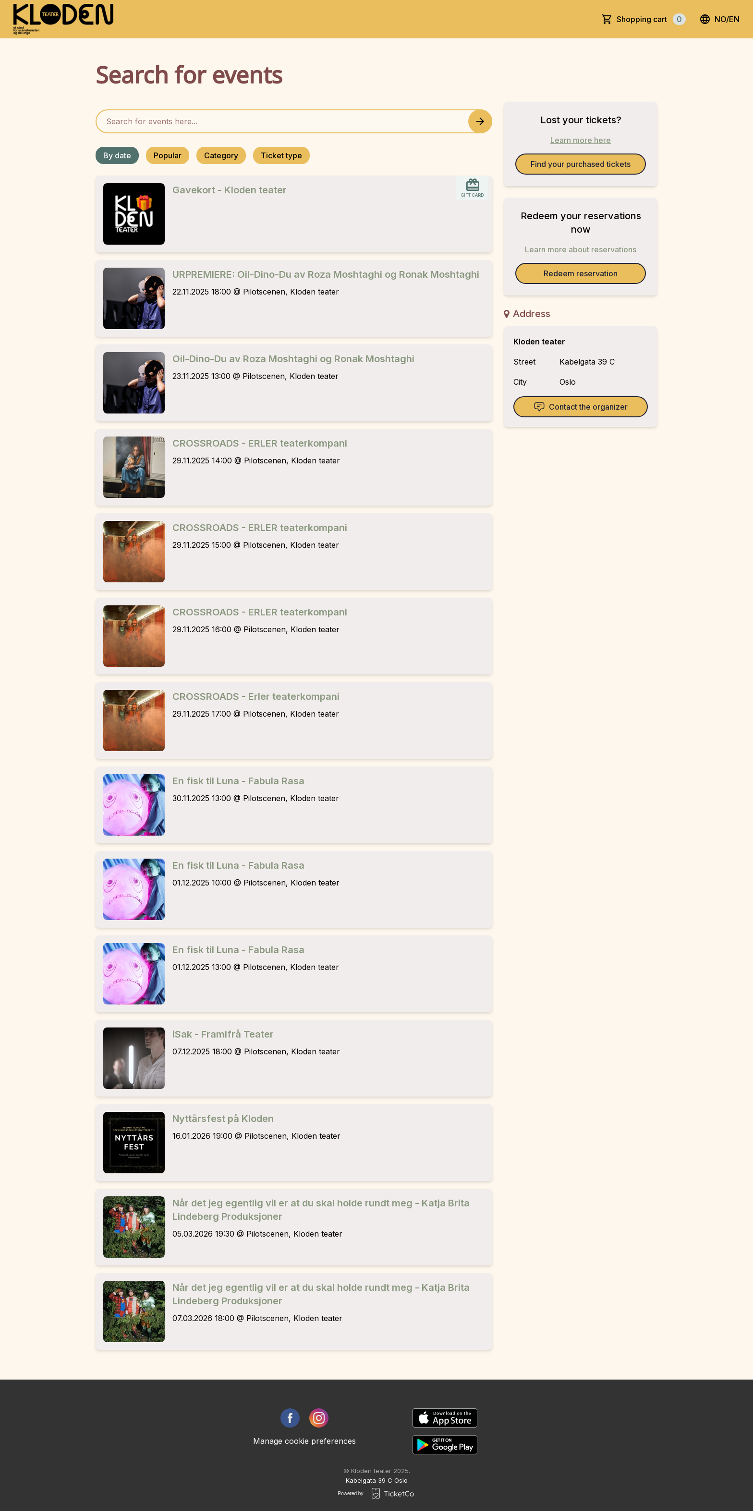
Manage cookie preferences (304, 1441)
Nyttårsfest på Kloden (223, 1118)
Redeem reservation (581, 273)
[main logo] (63, 19)
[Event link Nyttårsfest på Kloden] (130, 1142)
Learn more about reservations (580, 249)
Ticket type (281, 155)
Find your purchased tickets (581, 164)
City (520, 382)
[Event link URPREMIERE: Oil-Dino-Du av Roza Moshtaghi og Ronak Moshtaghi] (130, 298)
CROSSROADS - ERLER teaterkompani (259, 443)
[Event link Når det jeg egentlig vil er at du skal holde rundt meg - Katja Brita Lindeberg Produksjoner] (130, 1227)
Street (524, 361)
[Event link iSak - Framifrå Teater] (130, 1058)
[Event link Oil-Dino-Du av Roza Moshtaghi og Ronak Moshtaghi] (130, 382)
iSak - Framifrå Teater (223, 1034)
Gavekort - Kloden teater (229, 190)
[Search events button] (480, 121)
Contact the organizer (581, 407)
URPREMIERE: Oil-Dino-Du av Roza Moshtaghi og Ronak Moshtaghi (325, 274)
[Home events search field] (294, 121)
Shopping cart (651, 19)
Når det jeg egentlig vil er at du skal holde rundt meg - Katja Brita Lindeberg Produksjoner (321, 1209)
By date (117, 155)
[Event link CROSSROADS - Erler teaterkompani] (130, 720)
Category (221, 155)
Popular (168, 155)
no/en (719, 19)
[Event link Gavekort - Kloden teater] (130, 214)
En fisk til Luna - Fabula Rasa (238, 781)
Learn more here (580, 140)
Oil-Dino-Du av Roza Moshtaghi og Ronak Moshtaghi (293, 359)
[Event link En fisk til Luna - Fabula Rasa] (130, 805)
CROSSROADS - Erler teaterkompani (256, 696)
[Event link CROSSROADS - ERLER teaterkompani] (130, 467)
